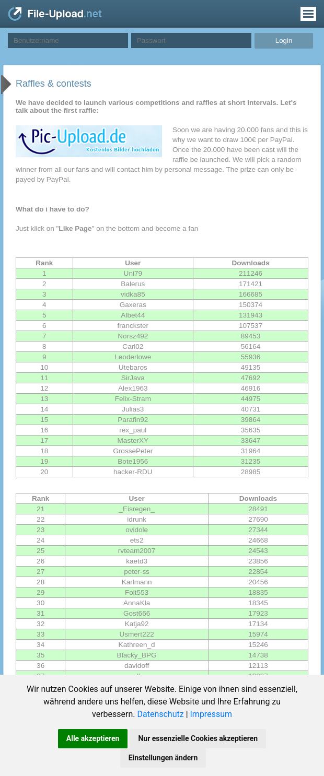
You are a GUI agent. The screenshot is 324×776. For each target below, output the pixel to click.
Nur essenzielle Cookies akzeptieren (198, 738)
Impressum (211, 714)
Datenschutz (160, 714)
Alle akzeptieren (93, 738)
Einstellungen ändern (163, 758)
